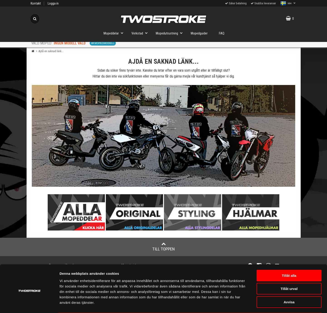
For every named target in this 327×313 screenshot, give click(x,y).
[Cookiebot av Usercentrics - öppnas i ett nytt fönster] (29, 304)
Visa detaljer (269, 304)
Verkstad (140, 33)
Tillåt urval (289, 271)
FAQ (221, 33)
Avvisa (289, 284)
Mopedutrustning (170, 33)
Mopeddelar (115, 33)
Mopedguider (199, 33)
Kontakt (36, 3)
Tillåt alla (289, 258)
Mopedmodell (102, 43)
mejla (186, 76)
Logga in (53, 3)
